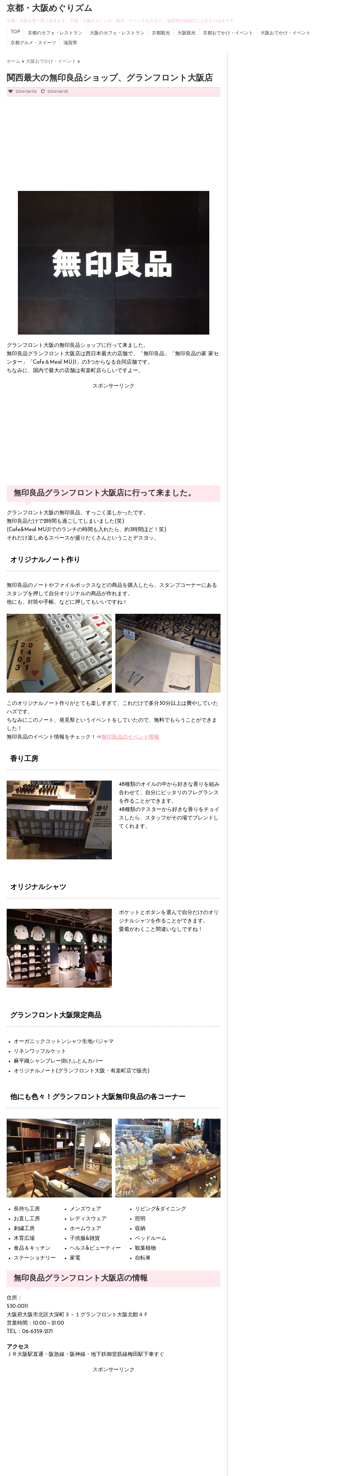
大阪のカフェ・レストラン (117, 33)
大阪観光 (186, 33)
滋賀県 (70, 43)
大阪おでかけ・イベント (285, 33)
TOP (15, 32)
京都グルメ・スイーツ (33, 43)
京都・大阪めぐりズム (50, 9)
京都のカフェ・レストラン (55, 33)
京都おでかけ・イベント (228, 33)
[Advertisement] (59, 147)
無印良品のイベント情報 (130, 737)
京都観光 (161, 33)
